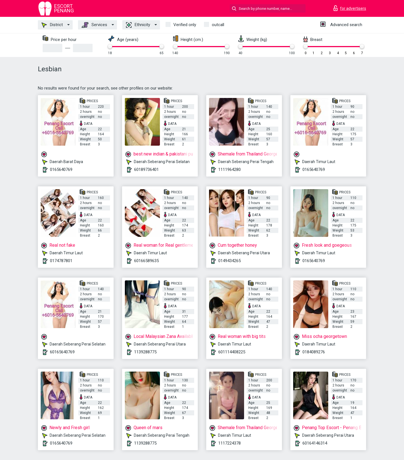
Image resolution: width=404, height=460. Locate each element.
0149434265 (229, 260)
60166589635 (146, 260)
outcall (218, 24)
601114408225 (231, 351)
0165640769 (61, 169)
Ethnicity (138, 25)
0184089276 (313, 351)
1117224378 (229, 443)
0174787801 (61, 260)
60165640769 (62, 351)
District (52, 25)
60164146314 (314, 443)
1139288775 (145, 351)
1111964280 (229, 169)
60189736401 (146, 169)
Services (94, 25)
